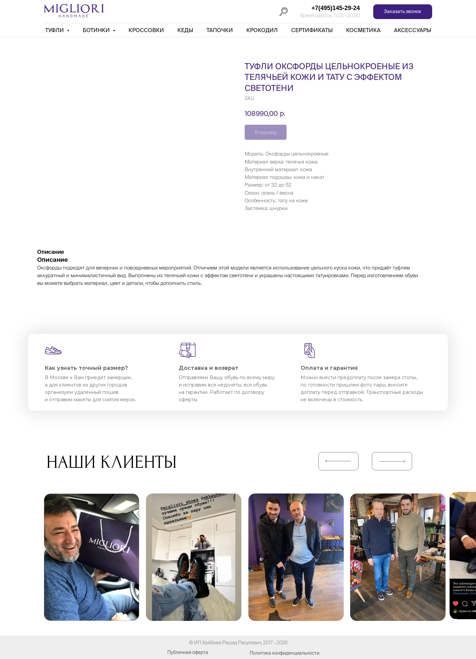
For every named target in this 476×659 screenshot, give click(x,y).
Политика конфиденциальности (284, 653)
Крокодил (262, 30)
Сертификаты (312, 30)
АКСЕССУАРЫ (412, 30)
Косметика (363, 30)
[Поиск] (284, 12)
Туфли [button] (55, 30)
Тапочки (220, 30)
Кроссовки (146, 30)
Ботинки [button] (97, 30)
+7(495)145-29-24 (335, 8)
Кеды (185, 30)
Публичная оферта (187, 652)
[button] (402, 11)
